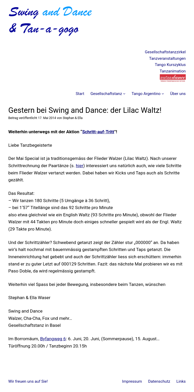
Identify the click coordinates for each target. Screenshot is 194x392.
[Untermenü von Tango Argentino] (163, 93)
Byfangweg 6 (53, 338)
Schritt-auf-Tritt (98, 131)
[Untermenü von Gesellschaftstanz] (124, 93)
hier (79, 165)
